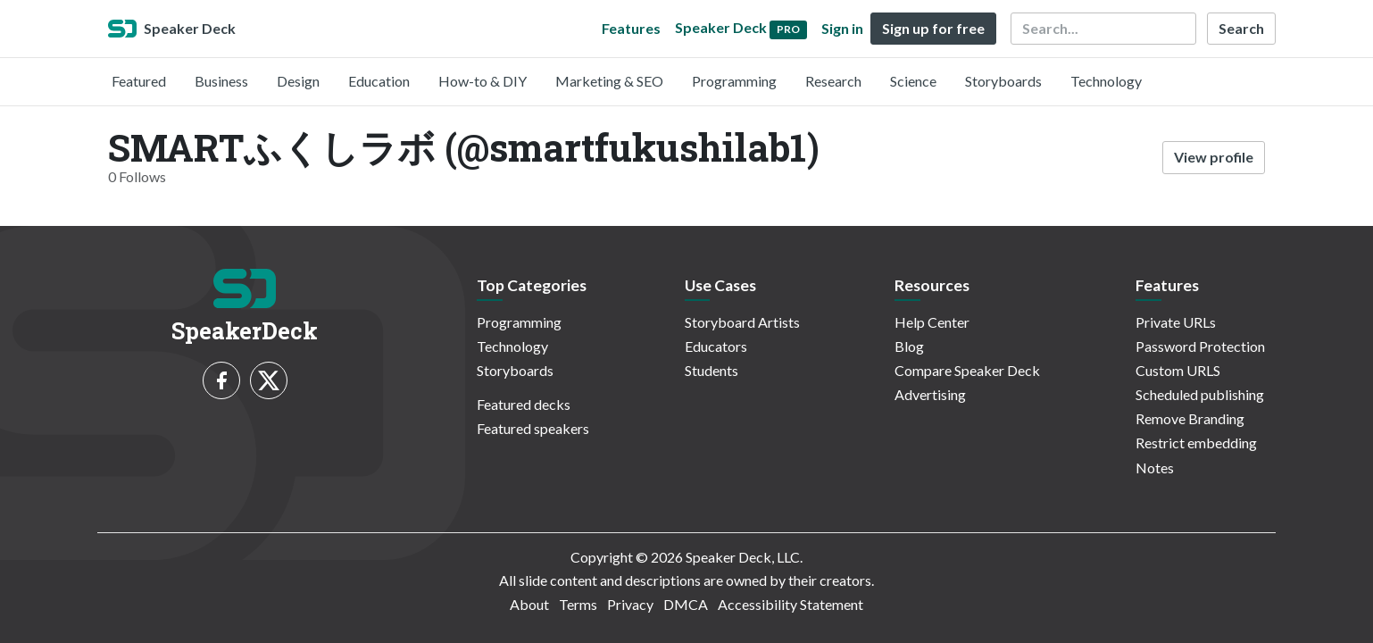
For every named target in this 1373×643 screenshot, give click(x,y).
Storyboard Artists (742, 321)
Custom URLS (1178, 370)
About (529, 604)
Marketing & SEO (609, 80)
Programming (734, 80)
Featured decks (523, 404)
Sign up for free (933, 28)
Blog (909, 346)
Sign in (842, 28)
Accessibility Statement (790, 604)
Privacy (630, 604)
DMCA (685, 604)
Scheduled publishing (1200, 394)
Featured (139, 80)
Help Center (932, 321)
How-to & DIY (482, 80)
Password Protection (1200, 346)
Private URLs (1176, 321)
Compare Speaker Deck (967, 370)
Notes (1155, 467)
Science (913, 80)
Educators (716, 346)
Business (221, 80)
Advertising (930, 394)
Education (379, 80)
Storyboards (1003, 80)
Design (298, 80)
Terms (578, 604)
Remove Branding (1190, 418)
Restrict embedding (1196, 442)
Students (711, 370)
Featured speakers (533, 428)
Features (631, 28)
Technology (1106, 80)
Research (833, 80)
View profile (1213, 156)
